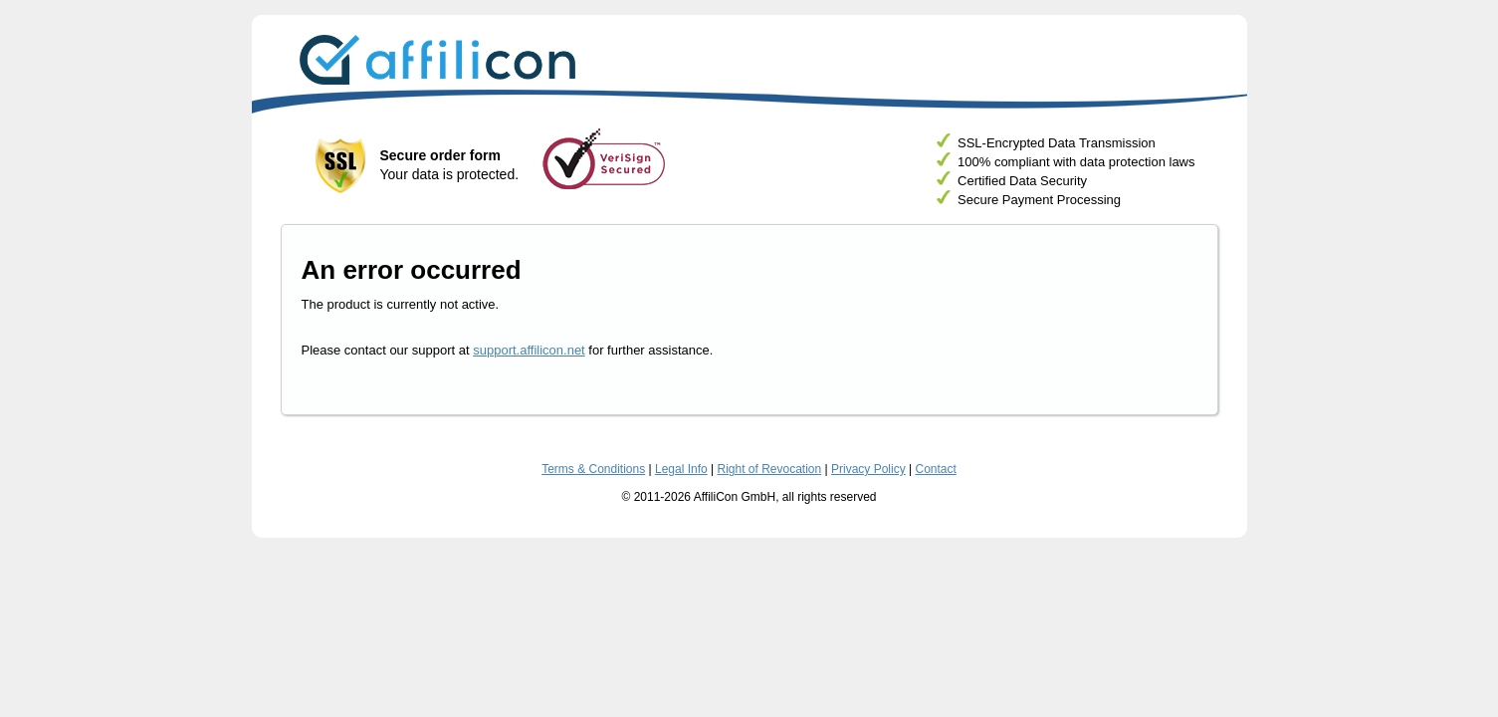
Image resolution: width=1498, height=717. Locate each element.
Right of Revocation (769, 469)
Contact (936, 469)
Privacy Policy (868, 469)
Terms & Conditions (593, 469)
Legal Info (681, 469)
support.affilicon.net (529, 350)
